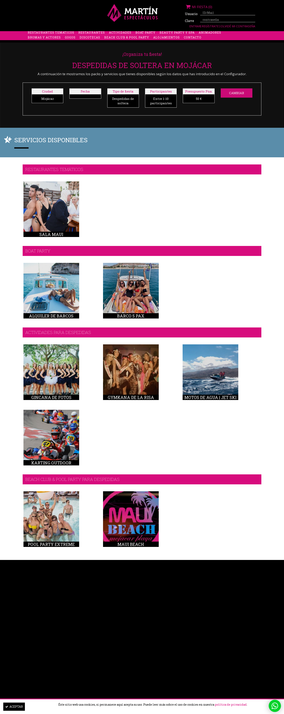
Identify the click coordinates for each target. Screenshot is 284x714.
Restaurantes (91, 39)
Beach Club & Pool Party (126, 44)
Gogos (70, 44)
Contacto (192, 44)
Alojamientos (166, 44)
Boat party (145, 39)
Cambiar (236, 93)
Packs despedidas (135, 34)
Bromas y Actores (44, 44)
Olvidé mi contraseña (238, 26)
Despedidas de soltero (94, 34)
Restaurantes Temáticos (51, 39)
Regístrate (211, 26)
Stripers (163, 34)
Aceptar (14, 706)
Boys (180, 34)
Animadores (210, 39)
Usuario (191, 14)
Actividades (120, 39)
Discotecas (90, 44)
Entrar (195, 26)
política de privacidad (231, 704)
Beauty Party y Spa (177, 39)
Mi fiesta (198, 7)
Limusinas (219, 34)
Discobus (197, 34)
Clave (189, 21)
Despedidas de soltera (48, 34)
